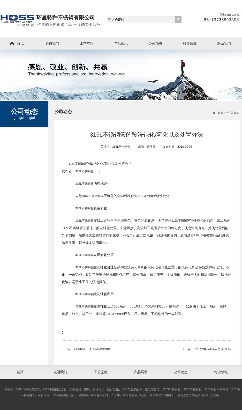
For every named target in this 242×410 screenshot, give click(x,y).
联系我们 (224, 43)
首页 (220, 113)
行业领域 (190, 43)
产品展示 (121, 43)
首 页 (21, 43)
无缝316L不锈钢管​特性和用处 (92, 349)
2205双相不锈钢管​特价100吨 (212, 349)
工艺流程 (86, 43)
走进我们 (52, 43)
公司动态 (155, 43)
